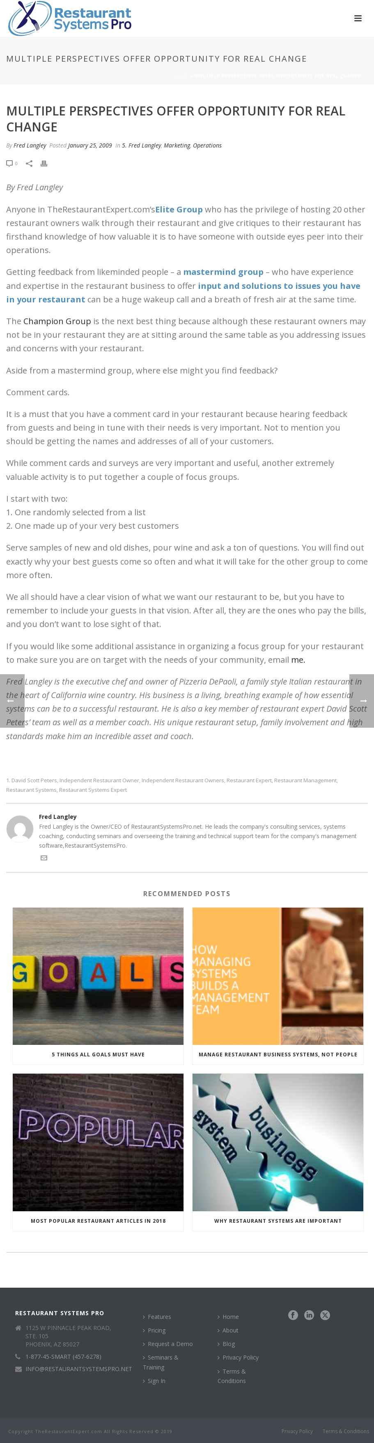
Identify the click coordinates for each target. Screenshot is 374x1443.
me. (298, 659)
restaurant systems (31, 790)
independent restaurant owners (183, 780)
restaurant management (305, 780)
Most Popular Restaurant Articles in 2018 (98, 1220)
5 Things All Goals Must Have (98, 1054)
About (228, 1330)
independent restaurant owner (99, 780)
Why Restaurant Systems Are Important (278, 1220)
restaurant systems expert (93, 790)
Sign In (154, 1381)
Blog (226, 1344)
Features (157, 1317)
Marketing (177, 145)
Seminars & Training (161, 1362)
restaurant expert (249, 780)
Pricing (154, 1330)
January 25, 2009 (90, 145)
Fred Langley (30, 145)
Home (181, 76)
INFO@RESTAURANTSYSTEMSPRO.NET (78, 1369)
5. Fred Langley (141, 145)
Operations (207, 145)
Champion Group (58, 321)
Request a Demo (168, 1344)
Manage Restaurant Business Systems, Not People (278, 1054)
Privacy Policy (238, 1357)
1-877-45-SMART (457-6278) (63, 1356)
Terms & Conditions (232, 1376)
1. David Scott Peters (31, 780)
